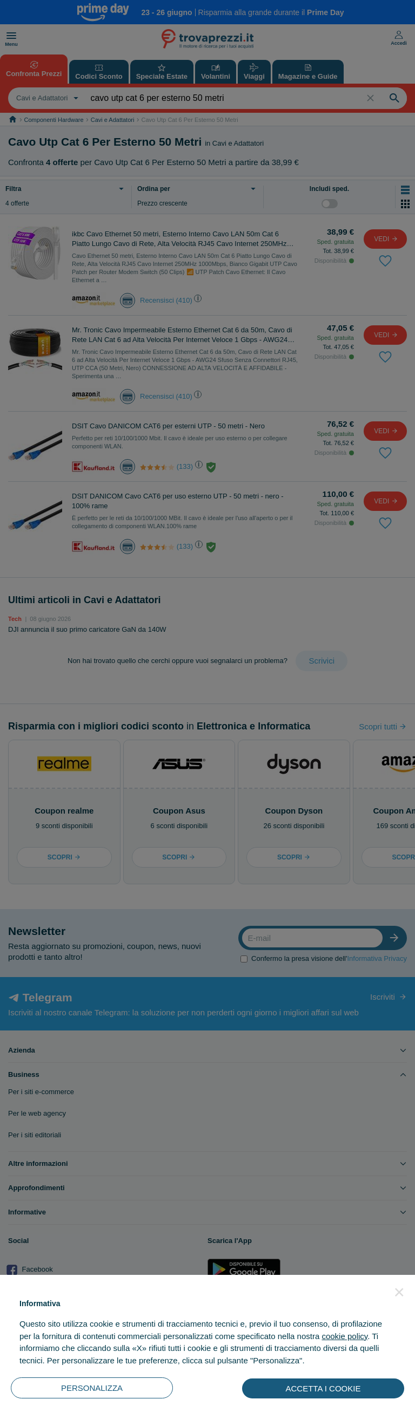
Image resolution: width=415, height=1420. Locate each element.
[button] (399, 1292)
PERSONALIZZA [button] (92, 1387)
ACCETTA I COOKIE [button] (323, 1388)
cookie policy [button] (344, 1336)
